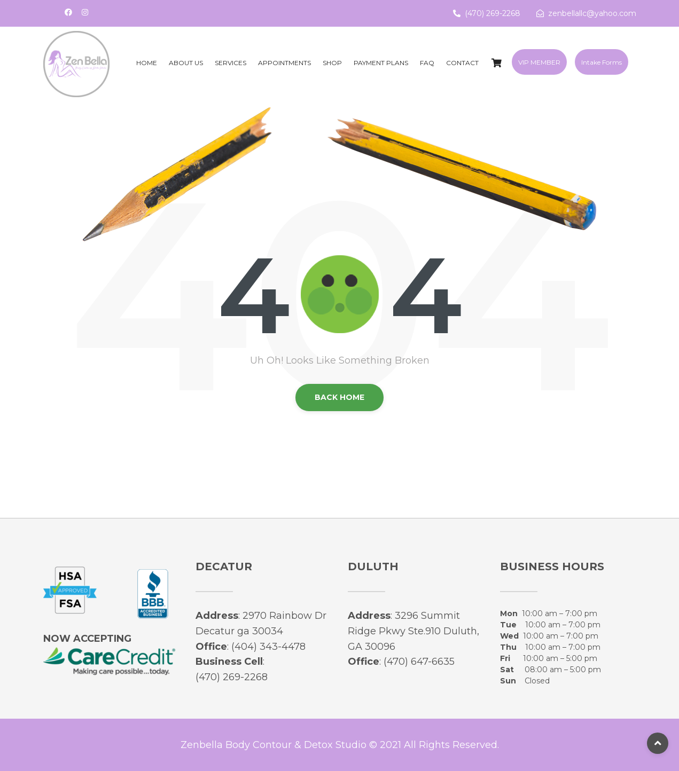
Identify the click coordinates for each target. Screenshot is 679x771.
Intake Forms (601, 62)
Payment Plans (381, 63)
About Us (186, 63)
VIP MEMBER (539, 62)
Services (230, 63)
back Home (339, 397)
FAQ (427, 63)
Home (146, 63)
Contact (462, 63)
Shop (332, 63)
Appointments (284, 63)
